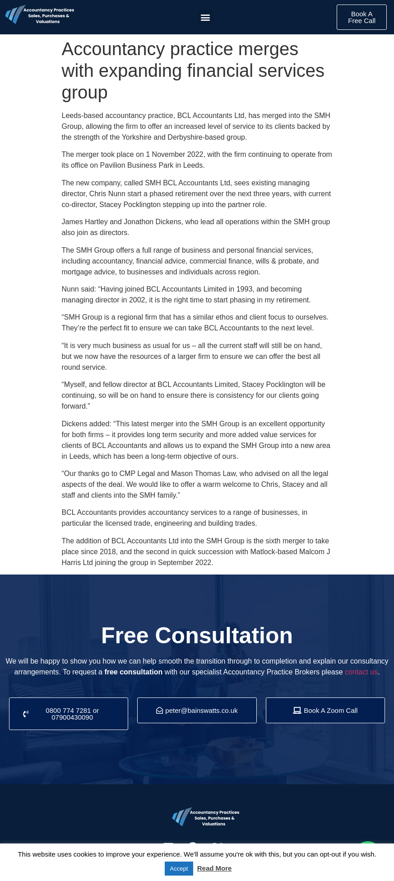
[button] (205, 17)
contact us (361, 672)
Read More (214, 868)
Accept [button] (179, 868)
